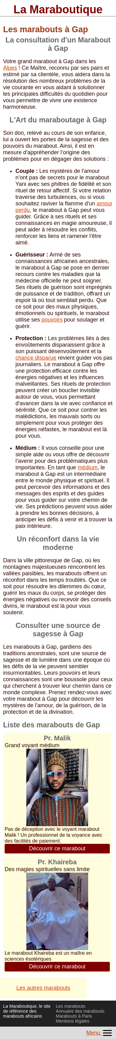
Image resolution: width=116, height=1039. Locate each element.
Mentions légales (72, 1021)
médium (87, 467)
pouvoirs (51, 320)
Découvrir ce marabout (57, 848)
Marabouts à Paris (74, 1016)
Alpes (10, 68)
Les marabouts (70, 1006)
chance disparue (35, 358)
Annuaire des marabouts (80, 1011)
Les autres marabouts (43, 988)
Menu (99, 1033)
